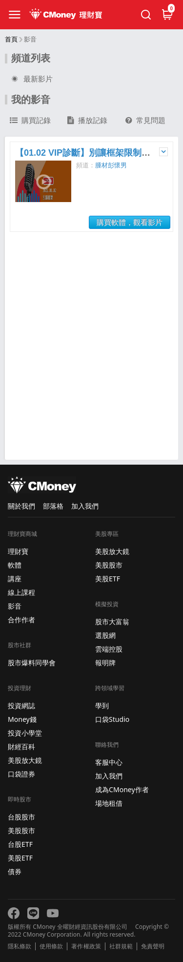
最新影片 (31, 79)
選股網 (105, 635)
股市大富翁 (112, 621)
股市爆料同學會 (32, 662)
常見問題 (145, 120)
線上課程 (21, 592)
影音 (14, 606)
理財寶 (18, 551)
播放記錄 (87, 120)
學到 (102, 705)
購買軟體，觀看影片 (130, 222)
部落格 (53, 506)
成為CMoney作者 (122, 789)
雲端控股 (108, 649)
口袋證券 (21, 773)
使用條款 (51, 946)
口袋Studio (112, 719)
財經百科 (21, 746)
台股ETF (20, 844)
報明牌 (105, 662)
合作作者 (21, 619)
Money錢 (22, 719)
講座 (14, 578)
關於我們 (21, 506)
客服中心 (108, 762)
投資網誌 (21, 705)
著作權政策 (86, 946)
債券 (14, 871)
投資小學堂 (25, 732)
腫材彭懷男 (111, 165)
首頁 (11, 39)
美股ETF (20, 857)
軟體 (14, 565)
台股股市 (21, 816)
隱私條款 (19, 946)
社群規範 (121, 946)
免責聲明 (152, 946)
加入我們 (85, 506)
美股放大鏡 (25, 760)
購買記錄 (30, 120)
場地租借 (108, 803)
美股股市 (21, 830)
